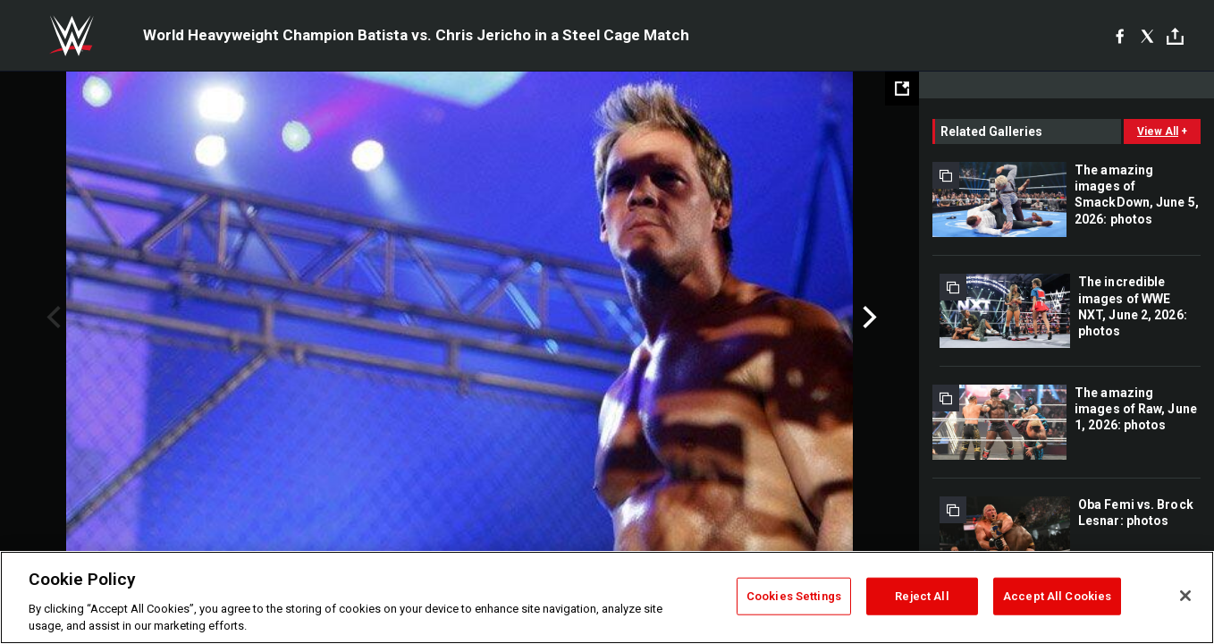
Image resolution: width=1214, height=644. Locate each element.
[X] (1147, 36)
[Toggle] (1175, 36)
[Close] (1185, 595)
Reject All (921, 596)
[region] (607, 597)
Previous (51, 317)
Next (867, 317)
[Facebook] (1120, 36)
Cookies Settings (793, 596)
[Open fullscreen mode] (902, 89)
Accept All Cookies (1057, 596)
